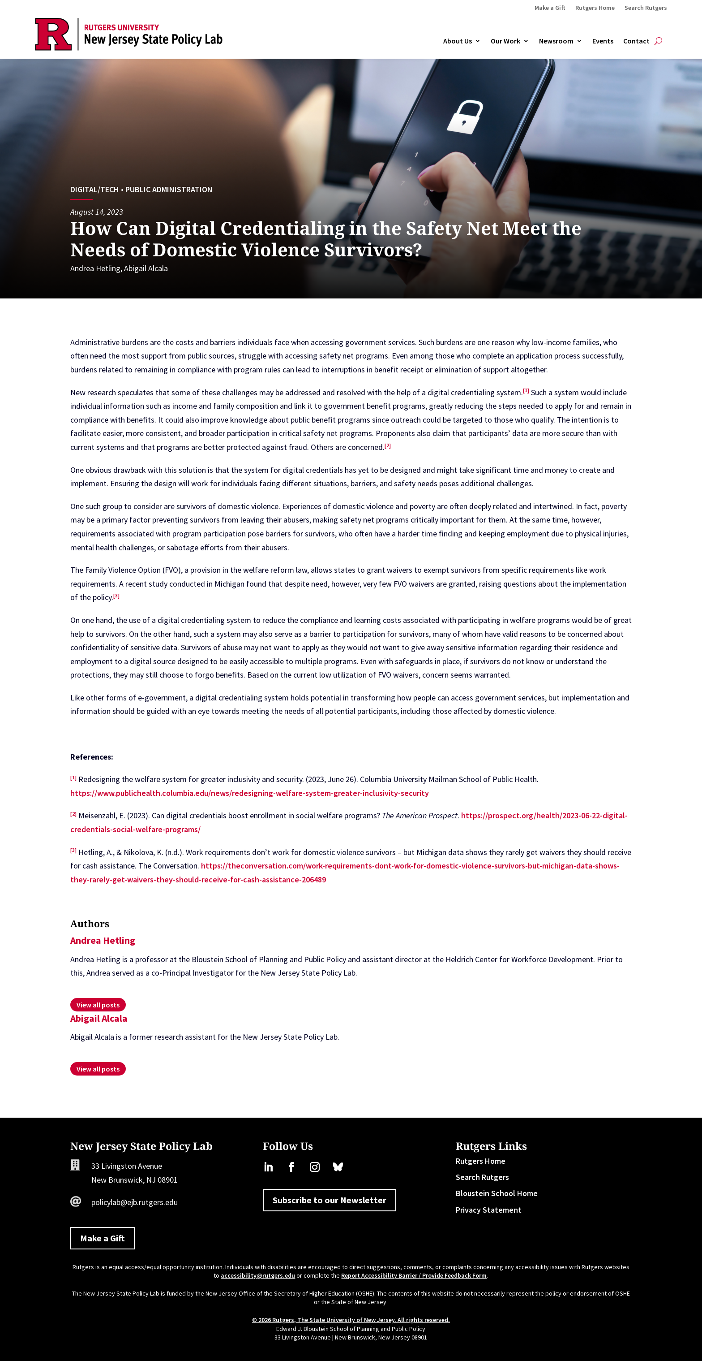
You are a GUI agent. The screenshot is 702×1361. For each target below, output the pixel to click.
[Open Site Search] (658, 41)
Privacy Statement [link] (489, 1210)
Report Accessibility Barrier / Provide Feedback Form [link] (414, 1275)
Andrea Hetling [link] (95, 268)
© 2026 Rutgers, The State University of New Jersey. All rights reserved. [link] (351, 1320)
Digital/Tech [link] (94, 189)
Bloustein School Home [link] (497, 1193)
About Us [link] (457, 41)
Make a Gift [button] (102, 1238)
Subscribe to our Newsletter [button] (329, 1199)
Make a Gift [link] (550, 8)
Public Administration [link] (169, 189)
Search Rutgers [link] (646, 8)
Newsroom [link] (556, 41)
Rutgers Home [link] (595, 8)
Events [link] (602, 41)
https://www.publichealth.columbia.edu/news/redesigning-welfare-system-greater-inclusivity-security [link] (249, 793)
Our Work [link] (505, 41)
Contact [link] (636, 41)
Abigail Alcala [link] (146, 268)
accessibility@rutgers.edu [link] (258, 1275)
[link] (129, 48)
